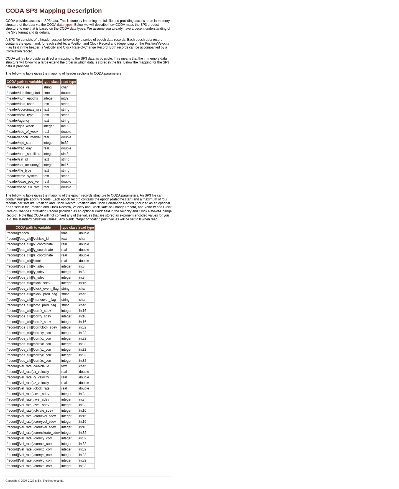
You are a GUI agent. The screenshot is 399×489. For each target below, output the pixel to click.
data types (64, 25)
